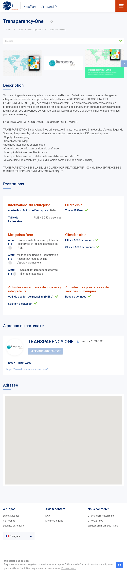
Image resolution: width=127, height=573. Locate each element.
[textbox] (16, 536)
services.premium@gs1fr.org (103, 525)
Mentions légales (54, 520)
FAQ (47, 515)
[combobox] (19, 536)
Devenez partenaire (13, 525)
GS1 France (9, 520)
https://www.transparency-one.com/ (27, 369)
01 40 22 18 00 (95, 520)
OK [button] (119, 565)
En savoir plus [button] (68, 568)
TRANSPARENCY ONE (51, 341)
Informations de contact (45, 351)
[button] (63, 41)
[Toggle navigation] (121, 5)
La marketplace (11, 515)
